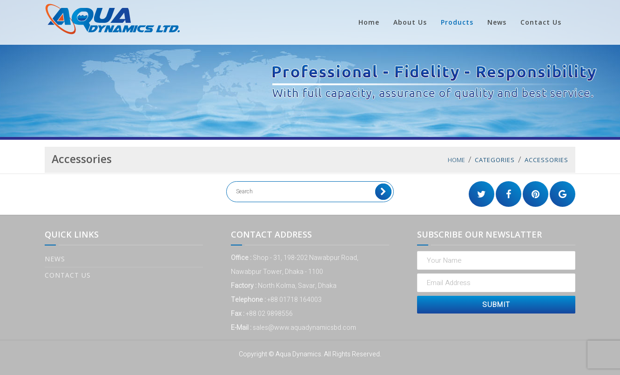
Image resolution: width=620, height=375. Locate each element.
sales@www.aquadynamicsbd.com (304, 328)
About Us (410, 22)
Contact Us (540, 22)
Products (457, 22)
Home (368, 22)
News (496, 22)
